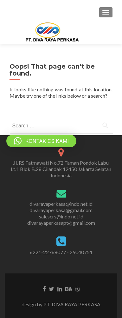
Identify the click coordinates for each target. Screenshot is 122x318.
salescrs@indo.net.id (61, 216)
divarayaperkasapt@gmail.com (61, 223)
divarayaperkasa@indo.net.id (61, 204)
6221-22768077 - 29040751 (61, 252)
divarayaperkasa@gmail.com (61, 210)
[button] (41, 141)
